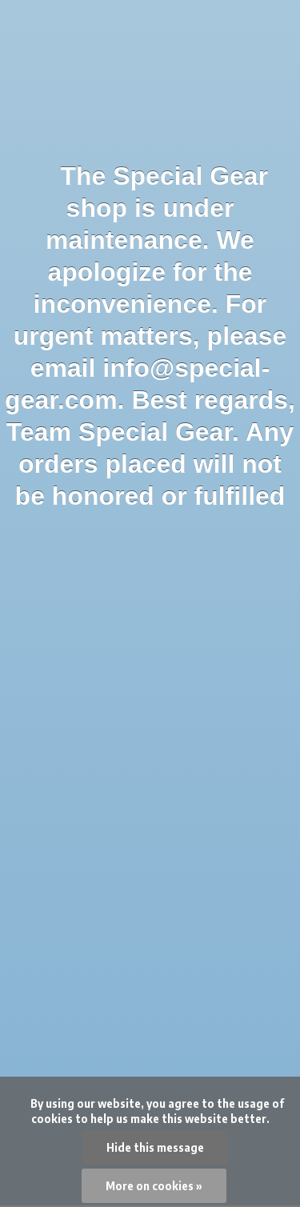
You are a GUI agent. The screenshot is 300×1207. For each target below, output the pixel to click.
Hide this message (155, 1147)
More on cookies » (154, 1186)
